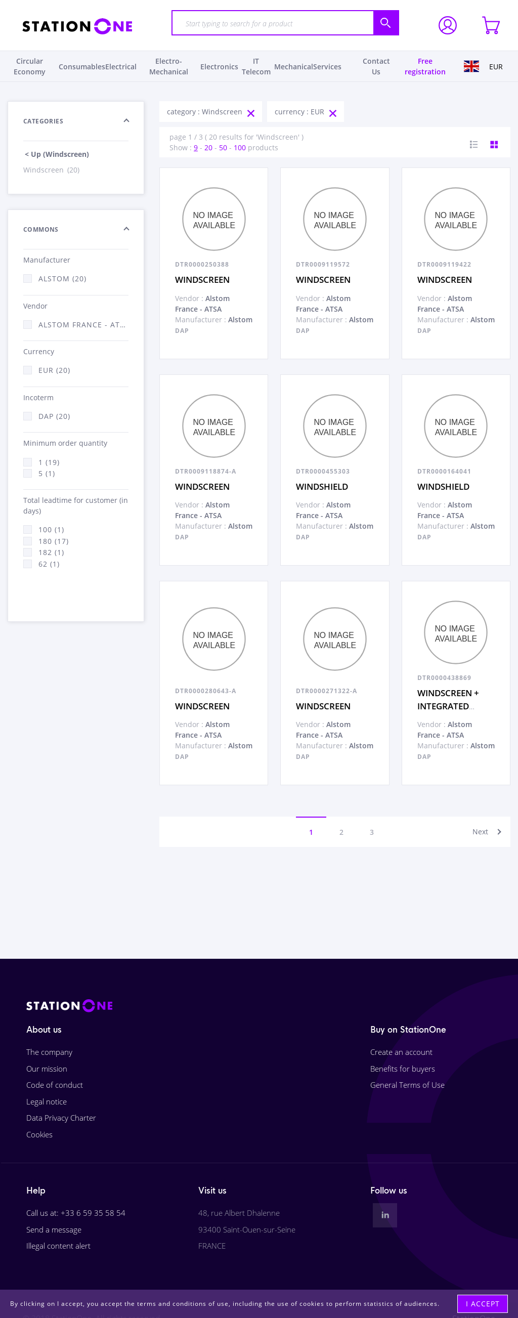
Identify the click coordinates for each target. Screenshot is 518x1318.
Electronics (219, 66)
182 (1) (51, 552)
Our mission (46, 1069)
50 (223, 147)
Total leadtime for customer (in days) (75, 505)
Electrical (121, 66)
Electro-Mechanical (168, 66)
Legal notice (46, 1101)
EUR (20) (54, 370)
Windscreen (52, 170)
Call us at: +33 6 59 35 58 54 (75, 1213)
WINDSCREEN (202, 279)
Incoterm (38, 397)
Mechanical (293, 66)
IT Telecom (256, 66)
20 (208, 147)
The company (49, 1052)
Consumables (82, 66)
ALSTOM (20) (62, 278)
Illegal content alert (58, 1246)
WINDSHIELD (322, 486)
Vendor (35, 306)
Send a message (53, 1229)
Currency (38, 351)
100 (240, 147)
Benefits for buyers (402, 1069)
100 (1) (51, 529)
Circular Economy (30, 66)
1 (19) (49, 462)
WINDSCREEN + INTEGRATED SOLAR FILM (448, 706)
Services (327, 66)
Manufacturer (46, 260)
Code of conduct (54, 1085)
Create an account (401, 1052)
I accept (483, 1303)
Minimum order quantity (65, 443)
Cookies (39, 1134)
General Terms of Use (407, 1085)
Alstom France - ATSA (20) (83, 324)
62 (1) (49, 564)
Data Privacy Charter (61, 1118)
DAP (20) (54, 416)
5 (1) (46, 473)
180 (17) (53, 541)
